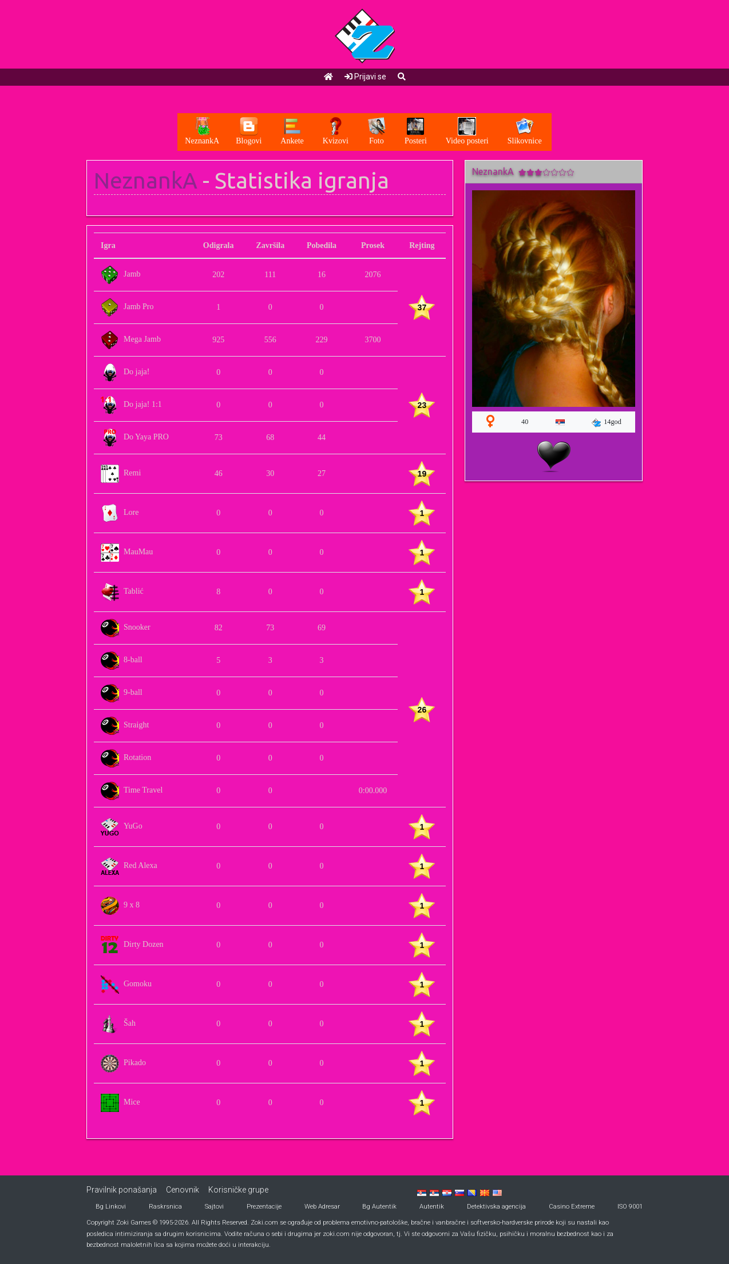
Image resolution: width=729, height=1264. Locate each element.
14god (606, 422)
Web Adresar (322, 1206)
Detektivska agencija (496, 1206)
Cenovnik (182, 1189)
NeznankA (145, 180)
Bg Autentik (379, 1206)
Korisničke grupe (238, 1189)
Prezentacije (264, 1206)
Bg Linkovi (111, 1206)
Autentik (431, 1206)
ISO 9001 (630, 1206)
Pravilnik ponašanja (121, 1189)
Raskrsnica (165, 1206)
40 (524, 422)
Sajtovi (214, 1206)
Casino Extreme (572, 1206)
